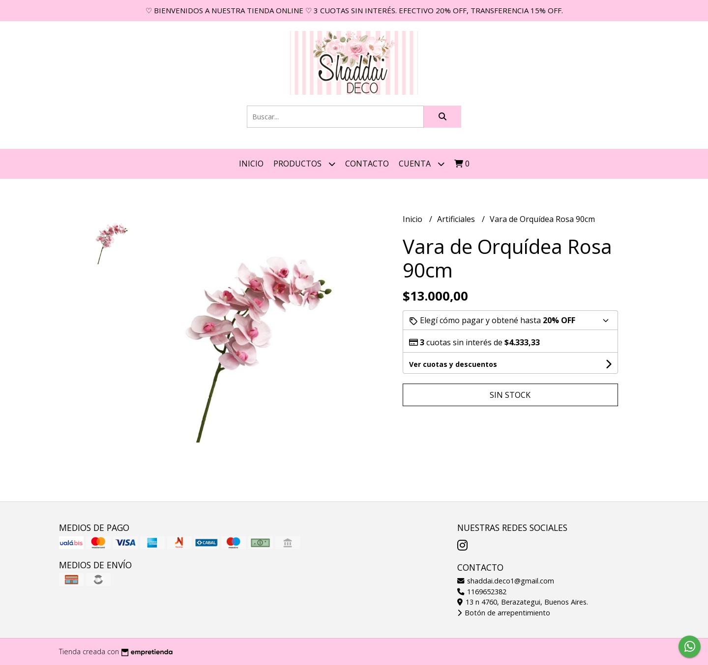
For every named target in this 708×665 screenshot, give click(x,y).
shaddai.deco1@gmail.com (505, 580)
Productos (304, 164)
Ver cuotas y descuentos (453, 364)
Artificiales (457, 219)
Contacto (367, 163)
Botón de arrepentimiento (503, 612)
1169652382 (481, 591)
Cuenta (421, 164)
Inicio (251, 163)
